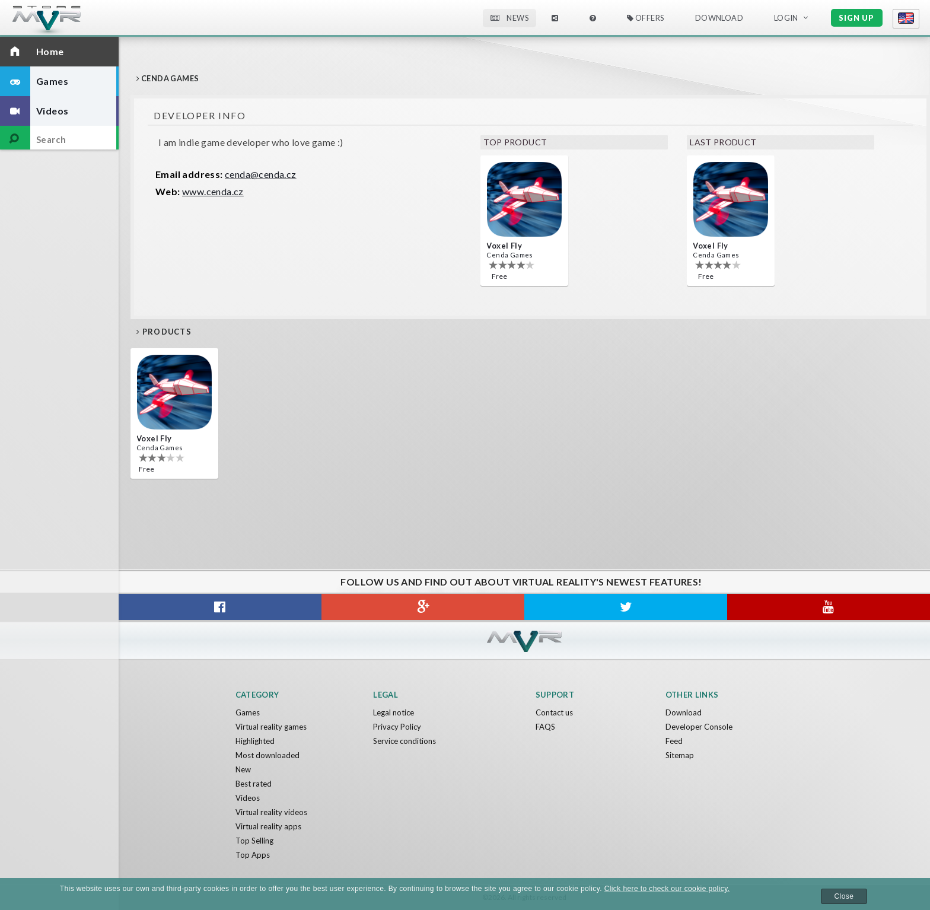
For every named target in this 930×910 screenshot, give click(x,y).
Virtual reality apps (268, 826)
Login (786, 18)
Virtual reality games (271, 726)
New (243, 769)
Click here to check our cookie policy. (667, 888)
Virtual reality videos (271, 812)
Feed (674, 741)
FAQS (545, 726)
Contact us (554, 712)
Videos (247, 798)
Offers (645, 18)
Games (247, 712)
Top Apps (252, 855)
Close (844, 896)
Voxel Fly (504, 245)
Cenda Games (509, 255)
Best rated (253, 783)
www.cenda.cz (213, 191)
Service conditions (404, 741)
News (509, 18)
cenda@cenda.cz (261, 174)
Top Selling (254, 840)
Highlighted (255, 741)
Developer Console (698, 726)
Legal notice (393, 712)
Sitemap (679, 755)
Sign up (856, 18)
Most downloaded (267, 755)
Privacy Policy (397, 726)
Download (719, 18)
